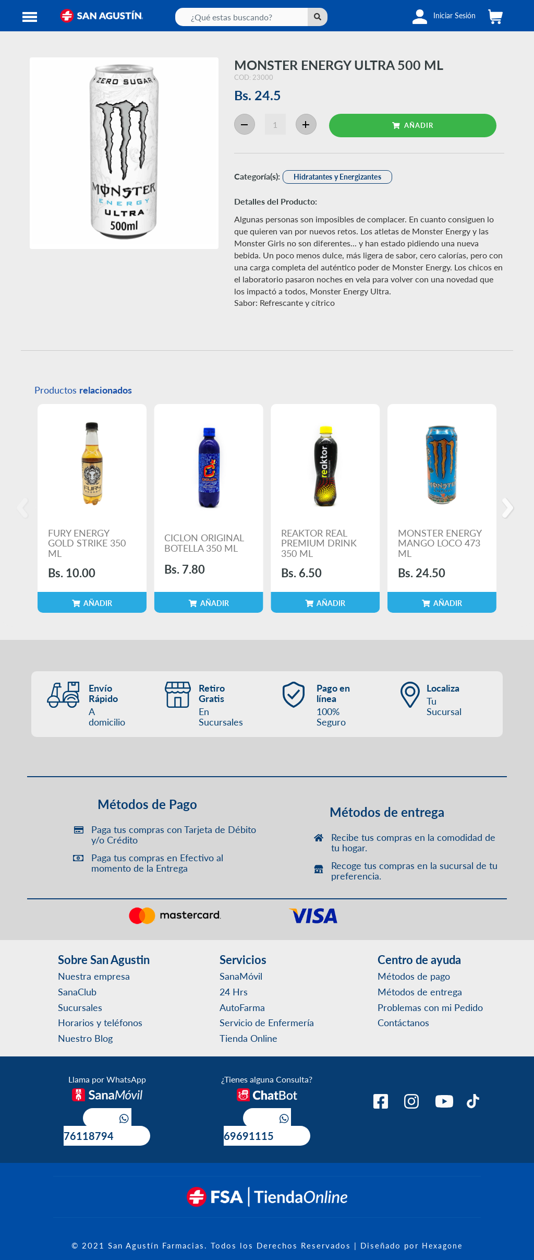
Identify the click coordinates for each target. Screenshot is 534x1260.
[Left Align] (317, 17)
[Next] (509, 508)
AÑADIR (412, 125)
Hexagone (442, 1245)
